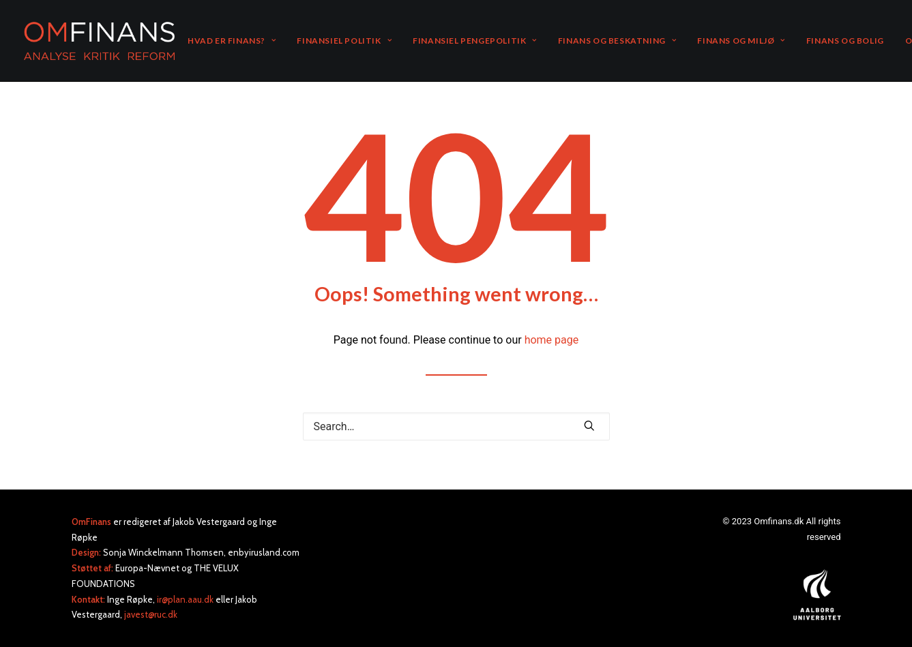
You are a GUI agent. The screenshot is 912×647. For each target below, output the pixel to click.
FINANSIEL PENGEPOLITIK (475, 40)
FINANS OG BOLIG (845, 40)
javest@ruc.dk (150, 614)
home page (552, 339)
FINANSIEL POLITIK (344, 40)
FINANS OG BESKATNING (617, 40)
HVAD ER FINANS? (232, 40)
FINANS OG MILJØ (740, 40)
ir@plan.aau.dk (185, 599)
